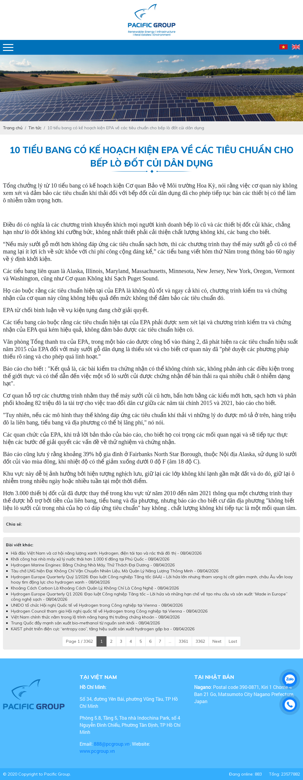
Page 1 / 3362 (79, 641)
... (170, 641)
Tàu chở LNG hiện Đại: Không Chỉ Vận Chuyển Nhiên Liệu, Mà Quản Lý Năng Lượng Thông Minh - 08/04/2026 (114, 571)
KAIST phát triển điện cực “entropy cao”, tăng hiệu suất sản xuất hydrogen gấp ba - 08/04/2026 (102, 629)
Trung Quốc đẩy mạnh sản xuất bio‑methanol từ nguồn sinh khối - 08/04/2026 (85, 623)
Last (233, 641)
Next (216, 641)
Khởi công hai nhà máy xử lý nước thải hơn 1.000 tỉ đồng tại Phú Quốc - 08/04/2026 (90, 559)
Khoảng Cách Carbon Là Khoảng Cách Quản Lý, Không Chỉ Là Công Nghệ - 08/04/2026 (95, 588)
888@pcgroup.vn (112, 744)
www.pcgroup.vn (98, 751)
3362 (200, 641)
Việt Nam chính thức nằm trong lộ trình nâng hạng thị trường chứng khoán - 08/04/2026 (95, 617)
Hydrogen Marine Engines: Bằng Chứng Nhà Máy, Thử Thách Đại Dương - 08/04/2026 (93, 565)
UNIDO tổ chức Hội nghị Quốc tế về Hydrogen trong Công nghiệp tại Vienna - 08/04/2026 (97, 605)
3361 (183, 641)
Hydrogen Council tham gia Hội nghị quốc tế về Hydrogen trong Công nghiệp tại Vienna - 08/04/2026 (109, 611)
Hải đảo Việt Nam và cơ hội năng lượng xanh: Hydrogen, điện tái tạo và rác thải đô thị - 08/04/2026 (106, 553)
